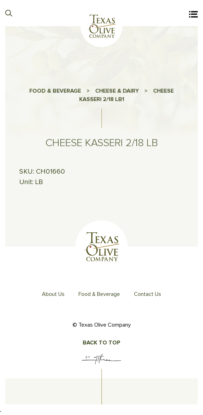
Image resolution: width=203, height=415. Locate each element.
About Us (53, 294)
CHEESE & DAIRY (117, 92)
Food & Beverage (99, 294)
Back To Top (101, 342)
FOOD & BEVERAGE (55, 92)
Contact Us (147, 294)
